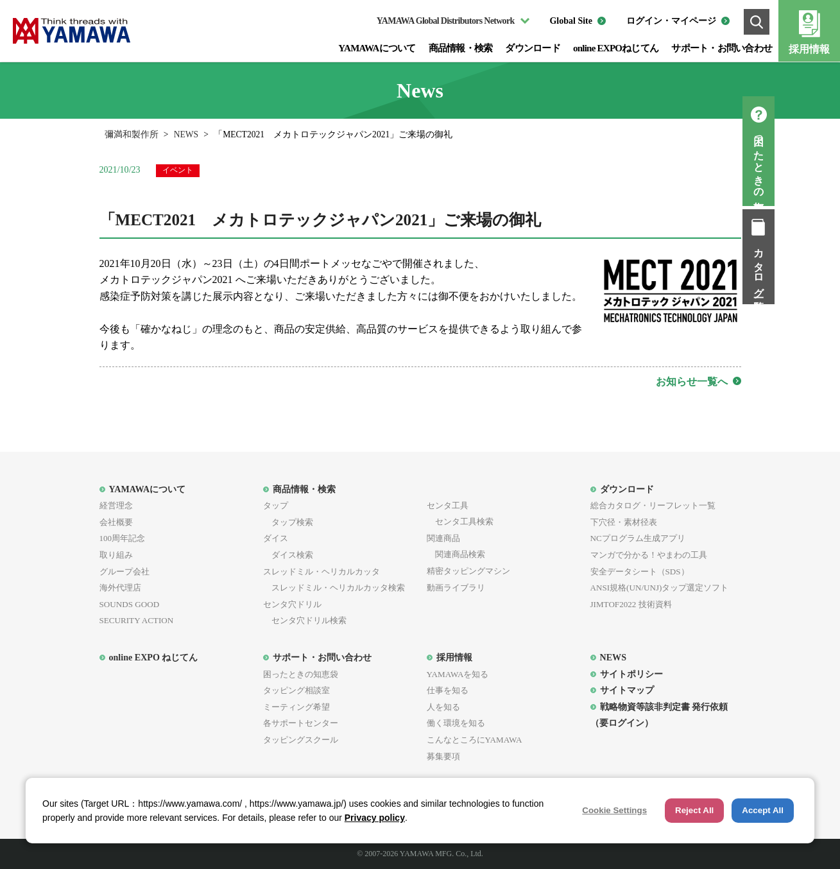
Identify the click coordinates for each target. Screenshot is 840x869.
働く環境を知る (456, 723)
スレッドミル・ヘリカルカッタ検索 (334, 587)
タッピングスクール (300, 739)
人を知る (443, 707)
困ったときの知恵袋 (824, 162)
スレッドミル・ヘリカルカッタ (321, 571)
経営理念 (116, 505)
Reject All (694, 810)
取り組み (116, 555)
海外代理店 (120, 587)
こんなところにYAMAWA (474, 739)
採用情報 (809, 49)
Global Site (570, 21)
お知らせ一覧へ (692, 381)
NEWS (186, 134)
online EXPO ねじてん (153, 657)
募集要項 (443, 756)
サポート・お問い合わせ (721, 48)
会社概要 (116, 522)
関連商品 (443, 538)
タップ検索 (288, 522)
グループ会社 (124, 571)
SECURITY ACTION (136, 620)
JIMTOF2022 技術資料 (631, 604)
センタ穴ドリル (292, 604)
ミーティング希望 (296, 707)
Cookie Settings (614, 810)
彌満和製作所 (132, 134)
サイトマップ (627, 690)
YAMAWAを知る (458, 674)
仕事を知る (447, 690)
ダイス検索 (288, 555)
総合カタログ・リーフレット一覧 (653, 505)
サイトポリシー (631, 674)
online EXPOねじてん (615, 48)
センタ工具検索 (460, 521)
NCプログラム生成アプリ (637, 538)
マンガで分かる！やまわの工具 (648, 555)
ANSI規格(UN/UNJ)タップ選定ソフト (659, 587)
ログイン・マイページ (671, 21)
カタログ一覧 (824, 268)
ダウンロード (532, 48)
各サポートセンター (300, 723)
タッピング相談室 (296, 690)
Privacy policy (375, 818)
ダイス (275, 538)
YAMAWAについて (376, 48)
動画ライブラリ (456, 587)
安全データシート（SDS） (639, 571)
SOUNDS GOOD (129, 604)
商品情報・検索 (461, 48)
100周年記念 (122, 538)
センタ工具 (447, 505)
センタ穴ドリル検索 (305, 620)
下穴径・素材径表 (623, 522)
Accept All (763, 810)
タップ (275, 505)
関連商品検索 (456, 554)
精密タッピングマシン (468, 571)
